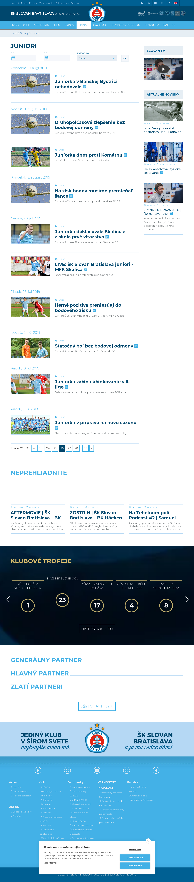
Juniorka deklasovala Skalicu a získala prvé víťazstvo (90, 234)
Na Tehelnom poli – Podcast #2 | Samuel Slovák (152, 515)
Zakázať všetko (135, 858)
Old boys (46, 800)
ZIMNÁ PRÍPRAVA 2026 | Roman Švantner (162, 211)
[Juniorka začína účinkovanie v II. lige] (30, 384)
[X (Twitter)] (149, 3)
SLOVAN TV (152, 25)
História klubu (97, 629)
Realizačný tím (19, 791)
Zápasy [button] (69, 25)
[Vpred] (186, 599)
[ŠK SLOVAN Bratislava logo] (97, 11)
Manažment (47, 808)
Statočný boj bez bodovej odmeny (96, 346)
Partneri (45, 825)
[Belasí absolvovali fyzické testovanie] (164, 152)
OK (125, 58)
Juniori (35, 33)
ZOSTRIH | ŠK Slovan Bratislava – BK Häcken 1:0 (96, 515)
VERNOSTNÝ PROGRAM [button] (125, 25)
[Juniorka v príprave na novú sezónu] (30, 425)
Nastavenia (135, 850)
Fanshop (75, 3)
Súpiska (16, 787)
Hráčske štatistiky (21, 795)
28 (76, 448)
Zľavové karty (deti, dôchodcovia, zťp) (80, 806)
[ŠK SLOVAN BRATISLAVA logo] (53, 13)
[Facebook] (142, 3)
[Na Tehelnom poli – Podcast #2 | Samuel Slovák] (156, 493)
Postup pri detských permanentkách (111, 820)
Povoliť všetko (135, 866)
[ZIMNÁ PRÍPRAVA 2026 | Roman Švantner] (164, 193)
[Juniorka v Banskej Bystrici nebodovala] (30, 83)
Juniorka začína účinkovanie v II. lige (92, 384)
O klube (45, 804)
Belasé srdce (62, 3)
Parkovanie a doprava (82, 825)
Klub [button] (26, 25)
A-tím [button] (57, 25)
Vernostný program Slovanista (81, 831)
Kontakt (45, 812)
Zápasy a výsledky (21, 811)
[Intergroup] (75, 694)
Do (45, 53)
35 (85, 448)
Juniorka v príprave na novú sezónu (96, 425)
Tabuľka (16, 816)
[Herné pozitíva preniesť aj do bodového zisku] (30, 307)
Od (12, 53)
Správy (84, 25)
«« (34, 448)
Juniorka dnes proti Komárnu (90, 155)
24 (48, 448)
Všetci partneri (97, 706)
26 (62, 448)
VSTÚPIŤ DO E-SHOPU (138, 789)
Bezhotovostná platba (79, 814)
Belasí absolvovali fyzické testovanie (162, 170)
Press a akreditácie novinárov (51, 819)
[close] (148, 841)
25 (55, 448)
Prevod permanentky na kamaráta (111, 811)
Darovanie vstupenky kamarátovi (82, 840)
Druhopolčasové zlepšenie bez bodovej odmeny (90, 125)
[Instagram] (162, 3)
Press (24, 3)
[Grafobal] (75, 681)
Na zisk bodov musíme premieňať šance (94, 193)
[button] (97, 58)
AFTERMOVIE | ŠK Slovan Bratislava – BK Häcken (36, 515)
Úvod (15, 25)
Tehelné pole (164, 123)
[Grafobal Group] (119, 694)
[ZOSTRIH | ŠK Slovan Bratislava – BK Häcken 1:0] (97, 493)
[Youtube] (155, 3)
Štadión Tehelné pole (52, 838)
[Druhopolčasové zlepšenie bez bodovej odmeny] (30, 124)
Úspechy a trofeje (50, 791)
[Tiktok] (169, 3)
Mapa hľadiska (78, 821)
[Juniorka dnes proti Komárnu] (30, 157)
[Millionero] (119, 681)
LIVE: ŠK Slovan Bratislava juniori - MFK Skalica (94, 267)
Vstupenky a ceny (80, 787)
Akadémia (99, 25)
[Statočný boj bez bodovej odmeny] (30, 348)
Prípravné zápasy (167, 164)
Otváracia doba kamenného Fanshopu (141, 797)
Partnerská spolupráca (47, 831)
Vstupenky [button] (41, 25)
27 (69, 448)
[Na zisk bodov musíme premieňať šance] (30, 193)
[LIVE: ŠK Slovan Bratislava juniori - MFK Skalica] (30, 266)
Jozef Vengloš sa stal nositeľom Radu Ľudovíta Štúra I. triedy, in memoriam (162, 130)
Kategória (83, 53)
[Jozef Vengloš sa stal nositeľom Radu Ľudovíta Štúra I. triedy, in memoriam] (164, 111)
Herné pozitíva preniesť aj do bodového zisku (88, 308)
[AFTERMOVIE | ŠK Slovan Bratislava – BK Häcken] (38, 493)
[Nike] (97, 667)
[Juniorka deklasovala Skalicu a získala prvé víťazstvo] (30, 234)
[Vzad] (7, 599)
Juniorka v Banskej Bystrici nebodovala (86, 84)
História (45, 787)
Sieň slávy (46, 795)
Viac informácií (51, 863)
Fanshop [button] (169, 25)
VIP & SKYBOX (78, 800)
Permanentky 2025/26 (78, 793)
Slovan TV (163, 205)
